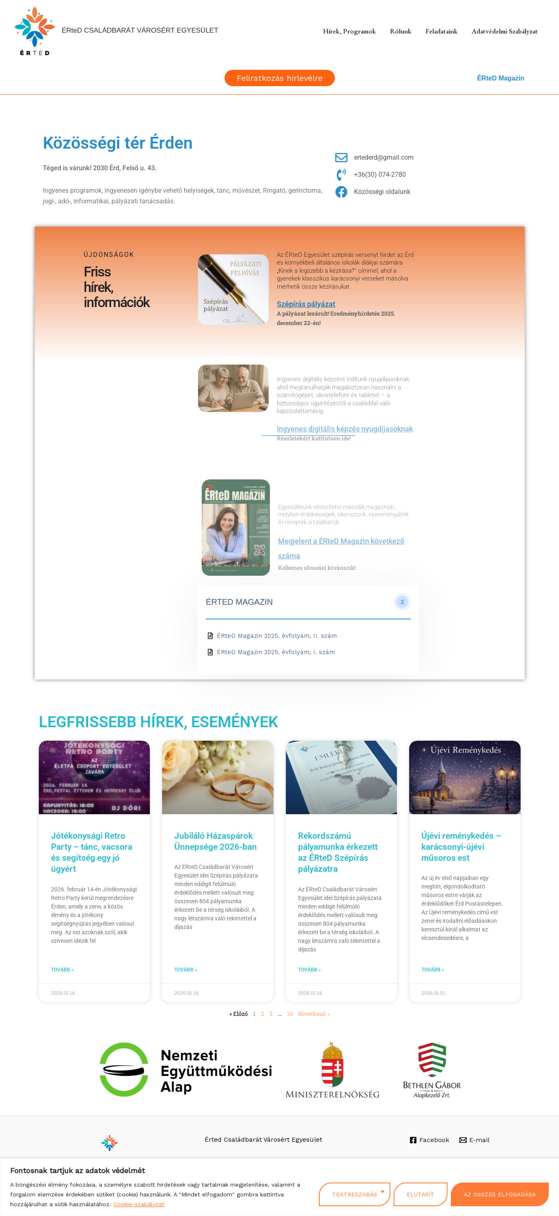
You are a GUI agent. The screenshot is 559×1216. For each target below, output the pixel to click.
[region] (279, 1187)
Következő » (314, 1014)
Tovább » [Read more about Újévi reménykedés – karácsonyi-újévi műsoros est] (432, 970)
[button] (280, 78)
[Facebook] (429, 1140)
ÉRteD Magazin (500, 78)
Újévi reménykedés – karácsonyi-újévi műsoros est (461, 847)
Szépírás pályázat (306, 304)
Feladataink (441, 31)
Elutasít (420, 1194)
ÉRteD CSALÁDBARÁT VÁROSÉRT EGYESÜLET (140, 30)
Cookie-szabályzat (139, 1204)
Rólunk (401, 31)
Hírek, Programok (349, 31)
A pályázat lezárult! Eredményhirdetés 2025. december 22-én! (336, 318)
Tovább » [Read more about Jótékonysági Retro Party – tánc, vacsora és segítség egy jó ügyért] (62, 970)
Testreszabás (354, 1194)
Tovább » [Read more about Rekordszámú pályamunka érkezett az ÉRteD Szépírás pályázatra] (309, 970)
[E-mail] (474, 1140)
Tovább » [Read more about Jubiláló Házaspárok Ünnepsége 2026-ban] (185, 970)
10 (290, 1014)
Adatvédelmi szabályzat (505, 31)
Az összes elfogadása (500, 1194)
